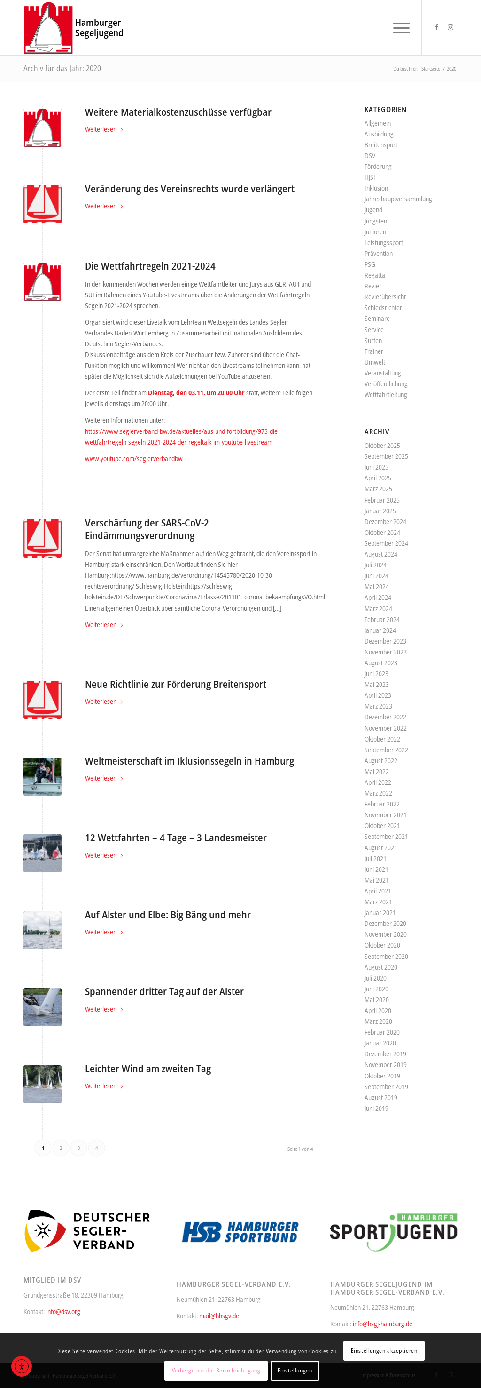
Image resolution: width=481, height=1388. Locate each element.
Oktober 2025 (382, 445)
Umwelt (375, 362)
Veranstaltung (383, 372)
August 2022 (381, 760)
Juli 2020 (376, 977)
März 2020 (378, 1021)
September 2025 (386, 456)
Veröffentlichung (386, 383)
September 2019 (386, 1086)
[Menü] (398, 27)
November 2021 (386, 814)
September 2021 (386, 836)
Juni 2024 (376, 575)
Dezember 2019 (385, 1053)
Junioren (375, 231)
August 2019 (381, 1097)
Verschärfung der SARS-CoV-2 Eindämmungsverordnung (147, 529)
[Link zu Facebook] (436, 27)
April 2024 (378, 597)
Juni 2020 (376, 988)
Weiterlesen (104, 129)
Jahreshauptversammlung (398, 198)
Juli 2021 (376, 858)
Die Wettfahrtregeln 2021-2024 (150, 265)
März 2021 (378, 901)
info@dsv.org (63, 1311)
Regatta (375, 275)
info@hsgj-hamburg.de (382, 1323)
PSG (370, 264)
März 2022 (378, 793)
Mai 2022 (377, 771)
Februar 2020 (382, 1032)
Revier (373, 285)
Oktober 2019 (382, 1075)
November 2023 (386, 651)
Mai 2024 (377, 586)
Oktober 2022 (382, 738)
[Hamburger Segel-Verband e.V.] (48, 27)
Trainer (374, 351)
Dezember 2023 (385, 641)
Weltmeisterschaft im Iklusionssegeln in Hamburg (189, 760)
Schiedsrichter (383, 307)
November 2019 (386, 1064)
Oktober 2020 (382, 945)
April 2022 (378, 782)
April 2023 (378, 695)
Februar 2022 (382, 803)
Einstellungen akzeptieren (384, 1351)
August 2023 (381, 662)
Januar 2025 (380, 510)
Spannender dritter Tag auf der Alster (164, 991)
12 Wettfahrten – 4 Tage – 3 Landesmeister (176, 837)
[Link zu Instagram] (450, 27)
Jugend (373, 209)
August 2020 (381, 967)
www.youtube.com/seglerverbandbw (134, 458)
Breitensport (381, 144)
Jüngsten (376, 220)
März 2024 (378, 608)
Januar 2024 (380, 630)
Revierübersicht (385, 296)
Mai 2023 (377, 684)
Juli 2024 (376, 564)
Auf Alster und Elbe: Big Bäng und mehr (168, 914)
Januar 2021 (380, 912)
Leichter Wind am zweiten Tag (148, 1068)
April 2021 (378, 890)
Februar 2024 (382, 619)
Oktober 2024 (382, 532)
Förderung (378, 166)
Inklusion (376, 187)
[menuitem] (398, 27)
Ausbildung (379, 133)
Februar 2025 (382, 499)
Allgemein (378, 123)
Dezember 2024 (385, 521)
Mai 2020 (377, 999)
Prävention (379, 253)
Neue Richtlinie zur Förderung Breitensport (175, 684)
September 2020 (386, 956)
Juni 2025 (376, 467)
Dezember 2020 (385, 923)
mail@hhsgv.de (219, 1315)
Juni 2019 (376, 1108)
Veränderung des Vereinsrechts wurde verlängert (190, 188)
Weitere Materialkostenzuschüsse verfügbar (178, 112)
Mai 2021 (377, 880)
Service (374, 329)
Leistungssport (384, 242)
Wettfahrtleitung (386, 394)
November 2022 (386, 728)
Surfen (373, 340)
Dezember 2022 (385, 716)
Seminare (377, 318)
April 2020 (378, 1010)
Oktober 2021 (382, 825)
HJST (370, 177)
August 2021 (381, 847)
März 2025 (378, 488)
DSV (370, 155)
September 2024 (386, 543)
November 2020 (386, 934)
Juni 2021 (376, 869)
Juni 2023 (376, 673)
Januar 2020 (380, 1042)
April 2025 (378, 477)
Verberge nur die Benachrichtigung (216, 1370)
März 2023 (378, 706)
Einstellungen (295, 1370)
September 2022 (386, 749)
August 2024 (381, 554)
